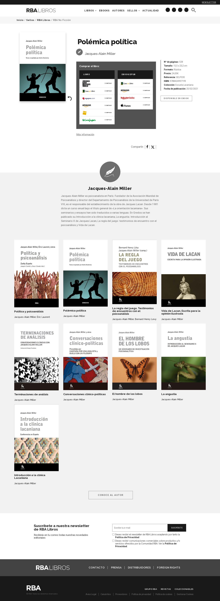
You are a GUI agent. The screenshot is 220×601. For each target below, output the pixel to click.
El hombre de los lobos (127, 393)
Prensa (116, 567)
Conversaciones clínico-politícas (84, 394)
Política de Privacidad (127, 537)
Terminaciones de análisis (31, 394)
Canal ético (106, 594)
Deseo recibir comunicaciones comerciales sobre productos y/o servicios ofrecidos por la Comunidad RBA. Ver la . (147, 544)
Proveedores (121, 594)
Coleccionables (184, 589)
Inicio (20, 20)
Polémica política (74, 310)
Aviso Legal (91, 594)
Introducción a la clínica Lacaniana (29, 476)
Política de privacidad (141, 594)
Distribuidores (139, 567)
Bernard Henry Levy (145, 319)
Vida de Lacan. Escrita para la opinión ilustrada (180, 312)
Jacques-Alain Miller (100, 54)
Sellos (132, 10)
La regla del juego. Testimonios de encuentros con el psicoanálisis (133, 311)
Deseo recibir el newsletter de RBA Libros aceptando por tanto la (147, 536)
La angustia (169, 394)
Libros (89, 10)
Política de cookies (164, 594)
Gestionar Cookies (185, 594)
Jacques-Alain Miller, (25, 317)
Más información (85, 134)
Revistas (166, 589)
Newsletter (209, 2)
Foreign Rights (168, 567)
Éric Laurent (43, 317)
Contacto (97, 567)
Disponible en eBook (176, 98)
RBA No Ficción (62, 20)
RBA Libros (43, 20)
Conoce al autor (110, 495)
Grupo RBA (151, 589)
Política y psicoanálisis (29, 311)
